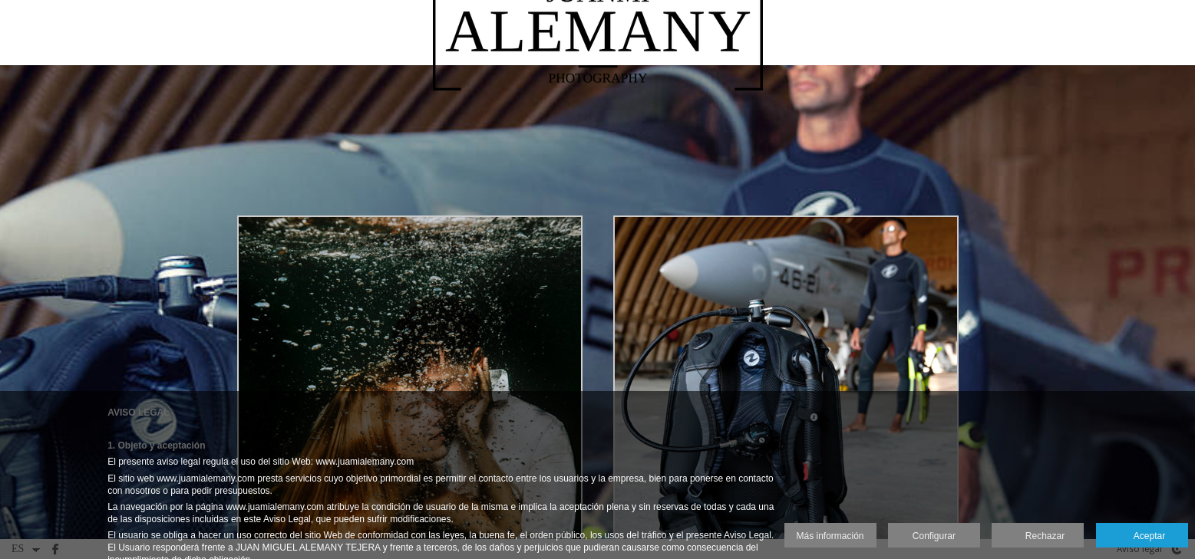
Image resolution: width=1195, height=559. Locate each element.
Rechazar (1038, 537)
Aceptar (1141, 537)
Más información (830, 536)
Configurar (934, 536)
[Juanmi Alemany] (598, 61)
